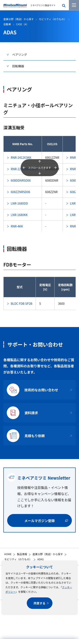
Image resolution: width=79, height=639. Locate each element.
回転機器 (18, 66)
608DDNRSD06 (21, 180)
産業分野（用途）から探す (47, 554)
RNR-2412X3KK (21, 157)
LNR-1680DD (19, 203)
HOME (7, 554)
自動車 (7, 24)
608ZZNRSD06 (20, 192)
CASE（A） (22, 24)
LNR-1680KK (19, 215)
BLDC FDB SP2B (21, 303)
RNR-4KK (17, 226)
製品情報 (22, 554)
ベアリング (19, 54)
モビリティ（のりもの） (18, 559)
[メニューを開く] (74, 5)
